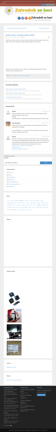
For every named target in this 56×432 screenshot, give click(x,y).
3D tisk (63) (10, 172)
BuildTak (37, 200)
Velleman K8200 (24, 75)
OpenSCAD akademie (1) (13, 181)
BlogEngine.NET (34, 430)
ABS (28, 200)
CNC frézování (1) (11, 177)
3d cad (8, 200)
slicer (20, 207)
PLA (15, 205)
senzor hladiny (9, 207)
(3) (49, 37)
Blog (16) (10, 175)
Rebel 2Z (34, 205)
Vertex (11, 209)
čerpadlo (41, 200)
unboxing (33, 207)
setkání (14, 207)
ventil (8, 209)
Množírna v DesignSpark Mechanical (25, 401)
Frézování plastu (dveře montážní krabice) (27, 390)
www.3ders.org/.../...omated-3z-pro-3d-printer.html (22, 145)
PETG (13, 205)
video (29, 75)
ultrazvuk (29, 207)
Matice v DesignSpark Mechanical (27, 409)
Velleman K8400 (45, 207)
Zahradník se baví (41, 17)
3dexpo (26, 200)
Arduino (31, 200)
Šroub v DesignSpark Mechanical (27, 406)
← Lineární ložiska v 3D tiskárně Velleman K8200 (16, 28)
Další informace (50, 4)
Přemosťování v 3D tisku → (44, 28)
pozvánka (19, 205)
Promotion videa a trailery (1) (14, 184)
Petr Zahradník (18, 37)
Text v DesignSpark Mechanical (10, 405)
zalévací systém (29, 209)
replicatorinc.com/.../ (16, 147)
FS (46, 430)
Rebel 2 (31, 205)
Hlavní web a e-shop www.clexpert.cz (14, 380)
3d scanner (12, 200)
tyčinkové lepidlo (24, 207)
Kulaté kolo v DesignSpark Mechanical (25, 396)
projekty (27, 205)
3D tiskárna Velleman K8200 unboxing (14, 97)
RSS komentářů (8, 425)
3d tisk (11, 75)
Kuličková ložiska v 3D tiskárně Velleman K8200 (20, 35)
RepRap (19, 75)
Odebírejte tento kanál (11, 367)
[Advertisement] (17, 243)
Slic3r (17, 207)
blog (34, 200)
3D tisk (24, 37)
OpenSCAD (9, 205)
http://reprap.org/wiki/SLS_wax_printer (20, 149)
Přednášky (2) (11, 186)
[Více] (5, 396)
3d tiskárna (15, 75)
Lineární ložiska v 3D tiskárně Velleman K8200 (15, 93)
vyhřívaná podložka (22, 209)
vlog (17, 209)
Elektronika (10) (11, 179)
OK (43, 4)
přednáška (23, 205)
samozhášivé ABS (44, 205)
